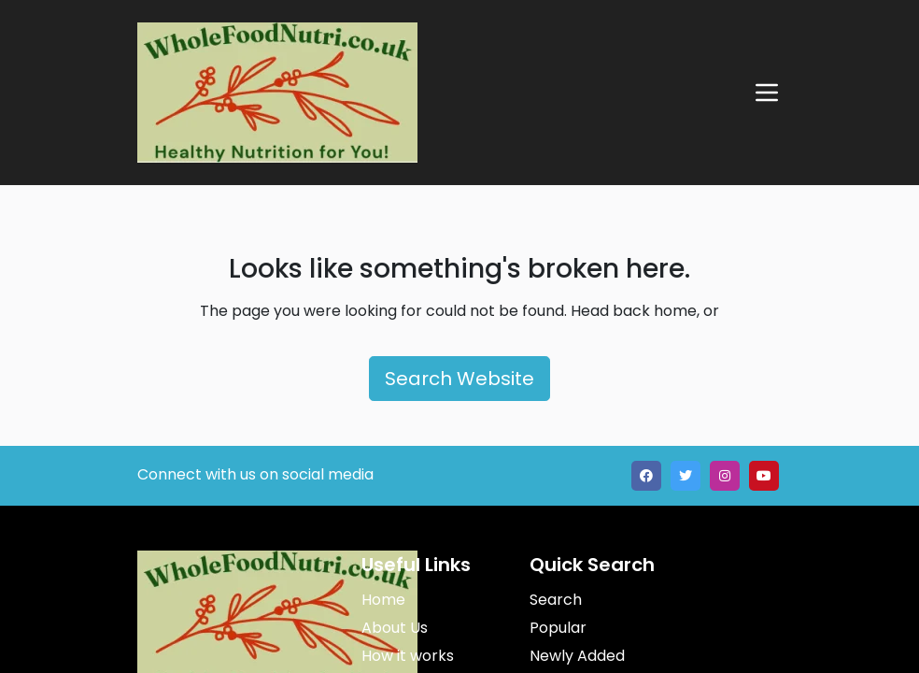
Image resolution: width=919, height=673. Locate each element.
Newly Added (577, 655)
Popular (558, 627)
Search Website (459, 378)
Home (383, 599)
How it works (407, 655)
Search (556, 599)
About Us (394, 627)
